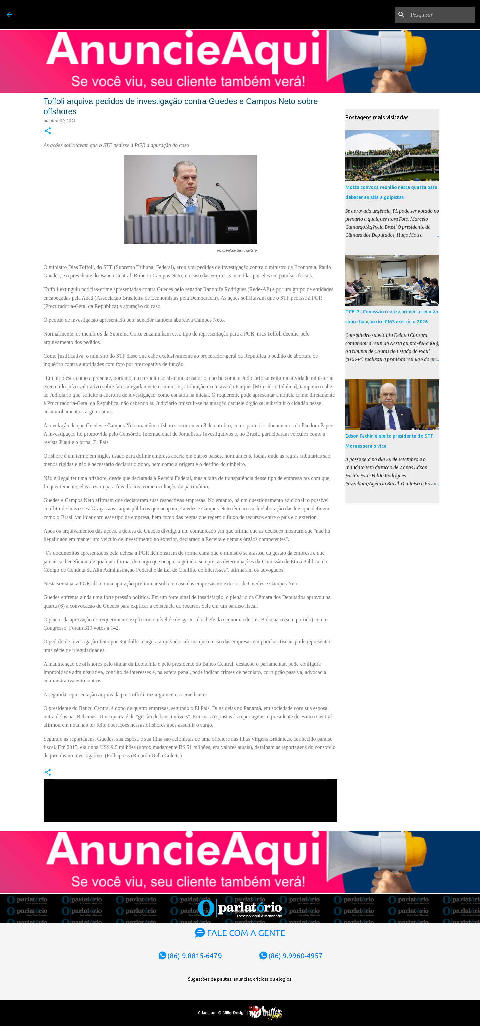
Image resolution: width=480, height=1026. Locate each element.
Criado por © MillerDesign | (240, 1012)
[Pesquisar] (439, 15)
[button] (48, 131)
